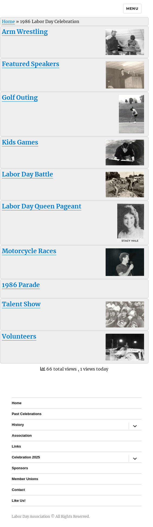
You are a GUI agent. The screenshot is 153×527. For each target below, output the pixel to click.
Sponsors (20, 468)
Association (22, 435)
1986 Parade (21, 285)
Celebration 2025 (26, 457)
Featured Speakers (30, 64)
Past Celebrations (26, 414)
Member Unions (25, 479)
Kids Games (20, 142)
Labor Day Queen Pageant (41, 206)
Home (8, 21)
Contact (18, 490)
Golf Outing (20, 97)
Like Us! (18, 501)
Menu (132, 8)
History (18, 425)
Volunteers (19, 336)
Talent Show (21, 304)
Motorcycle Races (29, 251)
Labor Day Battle (27, 174)
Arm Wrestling (25, 32)
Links (16, 446)
